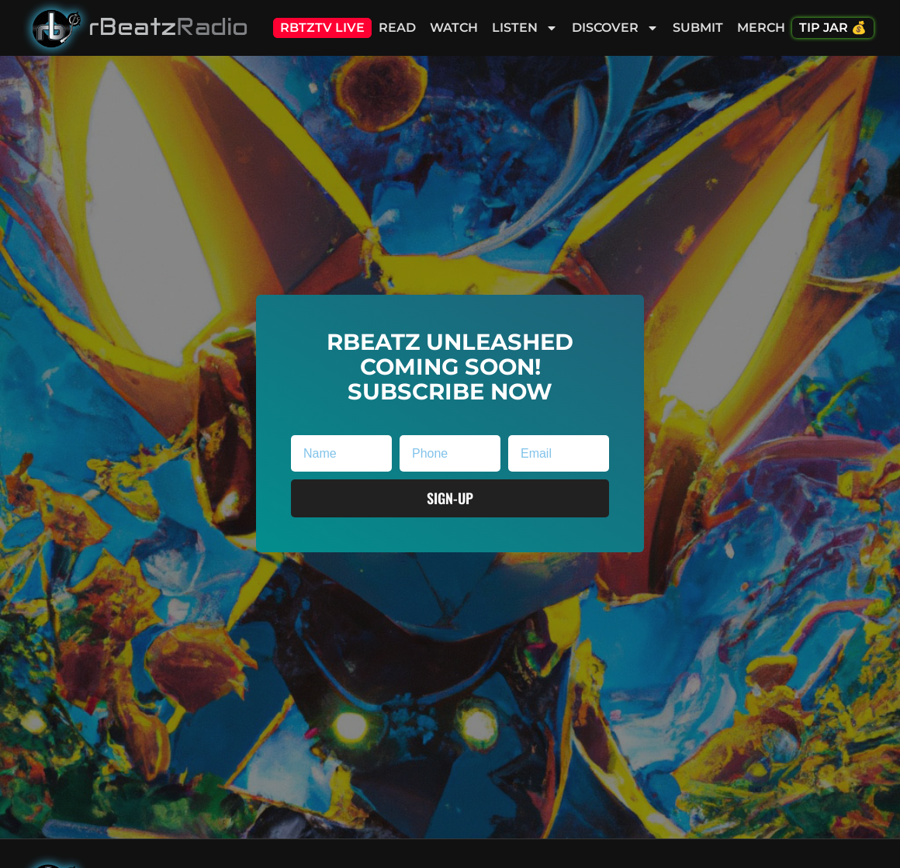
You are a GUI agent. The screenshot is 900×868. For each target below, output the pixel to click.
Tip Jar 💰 (833, 27)
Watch (454, 27)
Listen (525, 28)
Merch (761, 27)
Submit (698, 27)
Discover (615, 28)
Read (397, 27)
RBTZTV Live (322, 27)
